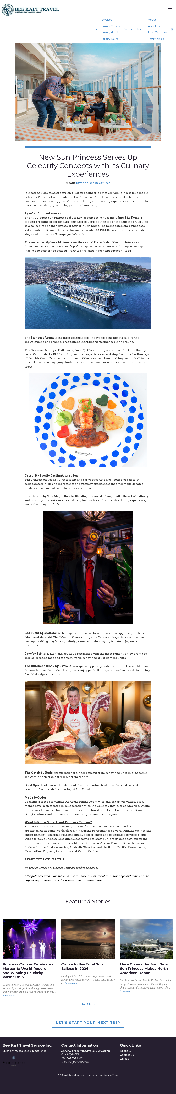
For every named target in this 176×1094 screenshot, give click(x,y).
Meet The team (157, 32)
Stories (140, 29)
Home (94, 29)
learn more (9, 995)
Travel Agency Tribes (108, 1075)
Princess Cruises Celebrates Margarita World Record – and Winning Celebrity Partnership (28, 970)
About (152, 19)
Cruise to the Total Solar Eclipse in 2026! (83, 966)
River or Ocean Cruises (93, 182)
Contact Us (127, 1054)
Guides (127, 29)
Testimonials (156, 38)
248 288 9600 (74, 1058)
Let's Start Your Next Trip (88, 1022)
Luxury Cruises (111, 26)
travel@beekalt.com (76, 1061)
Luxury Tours (110, 38)
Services (107, 19)
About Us (154, 26)
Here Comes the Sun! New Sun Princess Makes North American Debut (144, 968)
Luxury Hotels (110, 32)
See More (88, 1004)
